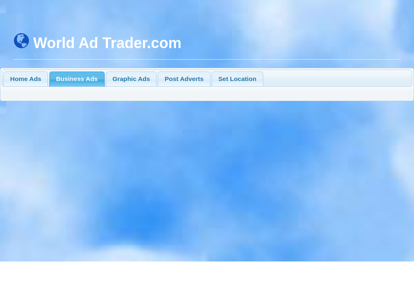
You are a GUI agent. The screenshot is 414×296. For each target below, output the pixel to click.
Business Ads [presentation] (77, 78)
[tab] (25, 79)
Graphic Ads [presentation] (131, 78)
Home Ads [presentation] (26, 78)
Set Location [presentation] (237, 78)
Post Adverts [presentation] (184, 78)
